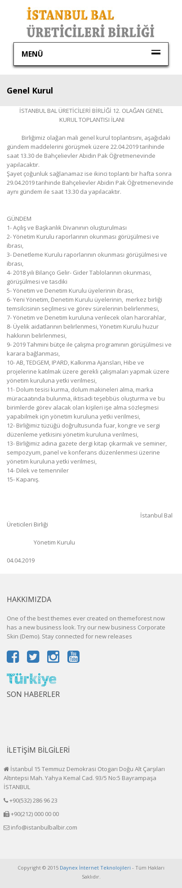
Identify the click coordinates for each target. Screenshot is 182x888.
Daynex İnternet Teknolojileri (95, 867)
